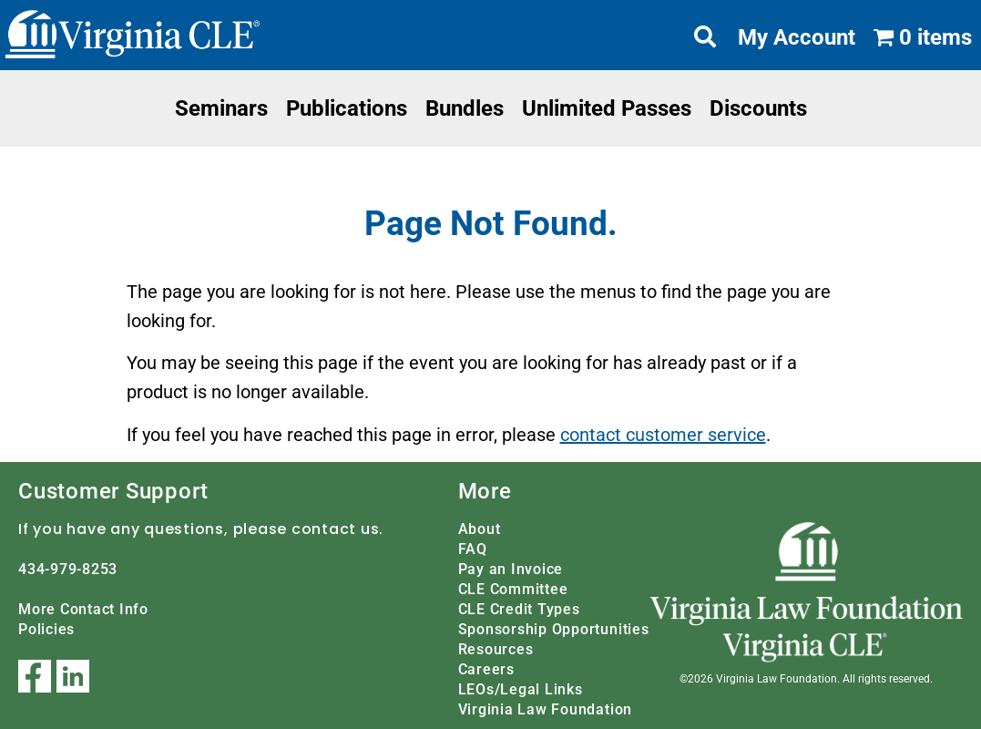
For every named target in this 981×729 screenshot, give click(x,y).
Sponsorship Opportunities (553, 629)
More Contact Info (83, 609)
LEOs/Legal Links (520, 689)
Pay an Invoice (511, 569)
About (479, 529)
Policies (46, 629)
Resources (496, 649)
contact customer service (663, 435)
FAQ (472, 549)
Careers (486, 669)
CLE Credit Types (519, 609)
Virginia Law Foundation (545, 709)
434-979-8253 (68, 569)
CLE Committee (513, 589)
